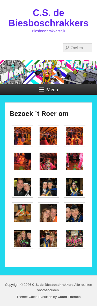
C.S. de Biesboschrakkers (48, 18)
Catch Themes (69, 297)
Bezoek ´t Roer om (39, 113)
